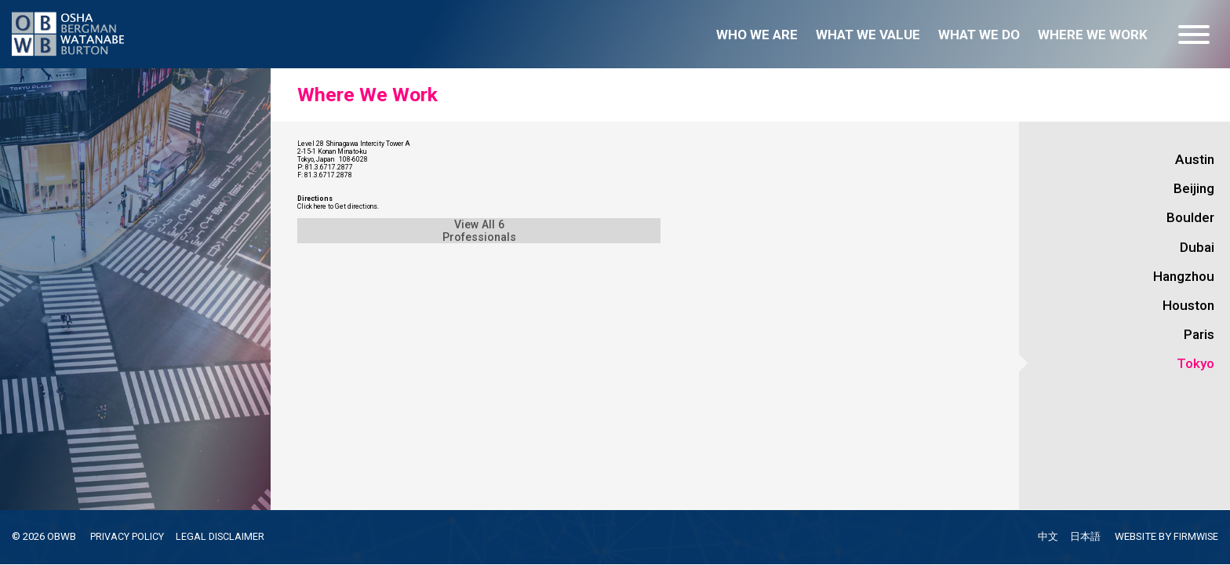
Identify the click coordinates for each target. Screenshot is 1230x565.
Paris (1199, 334)
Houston (1188, 305)
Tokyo (1195, 363)
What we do (979, 34)
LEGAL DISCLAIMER (227, 536)
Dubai (1197, 247)
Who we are (757, 34)
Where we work (1093, 34)
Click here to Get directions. (373, 308)
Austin (1194, 159)
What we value (868, 34)
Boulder (1190, 217)
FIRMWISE (1195, 537)
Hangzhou (1183, 276)
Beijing (1194, 188)
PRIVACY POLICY (130, 536)
